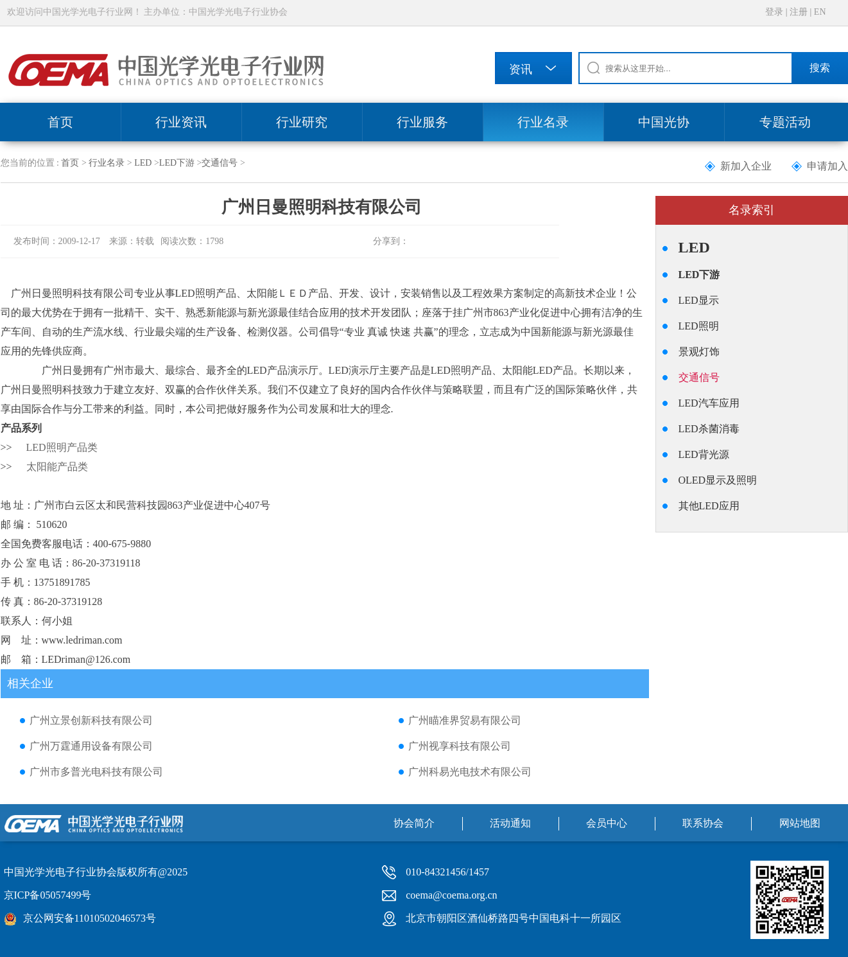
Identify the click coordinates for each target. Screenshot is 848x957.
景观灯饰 (699, 351)
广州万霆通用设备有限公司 (91, 746)
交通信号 (220, 163)
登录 (774, 12)
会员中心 (606, 823)
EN (820, 12)
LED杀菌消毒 (709, 428)
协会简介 (414, 823)
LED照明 (699, 325)
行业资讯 (181, 122)
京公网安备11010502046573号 (89, 918)
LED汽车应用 (709, 403)
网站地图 (799, 823)
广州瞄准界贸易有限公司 (464, 720)
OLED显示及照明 (718, 480)
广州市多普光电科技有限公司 (96, 771)
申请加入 (827, 166)
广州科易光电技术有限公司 (470, 771)
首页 (60, 122)
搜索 (819, 67)
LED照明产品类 (62, 447)
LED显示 (699, 300)
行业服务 (422, 122)
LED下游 (177, 163)
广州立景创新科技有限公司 (91, 720)
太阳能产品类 (57, 466)
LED (142, 163)
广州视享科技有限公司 (459, 746)
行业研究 (301, 122)
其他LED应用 (709, 505)
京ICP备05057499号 (48, 895)
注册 (799, 12)
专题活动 (785, 122)
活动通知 (510, 823)
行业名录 (543, 122)
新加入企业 (746, 166)
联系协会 (702, 823)
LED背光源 (704, 454)
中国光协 (663, 122)
